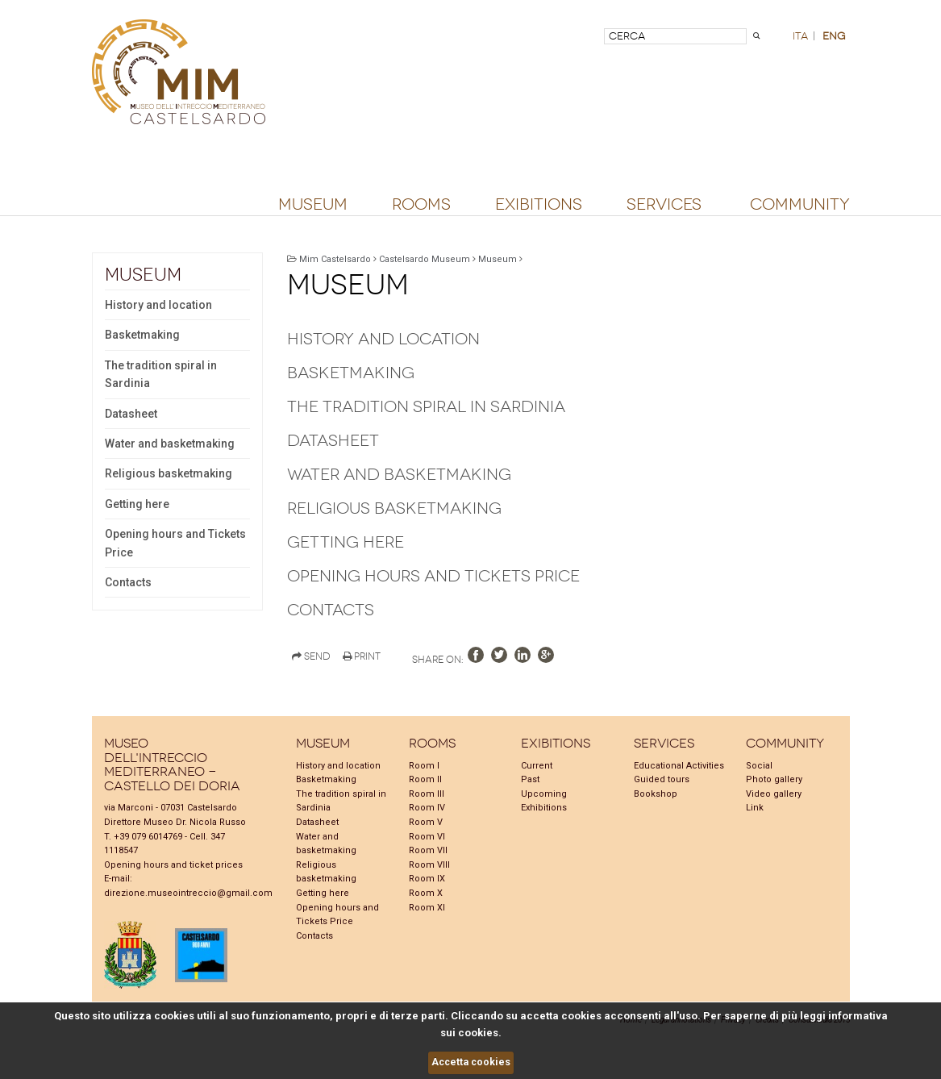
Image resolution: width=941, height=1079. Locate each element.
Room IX (427, 878)
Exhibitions (544, 807)
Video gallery (774, 794)
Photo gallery (774, 779)
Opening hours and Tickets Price (175, 542)
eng (833, 36)
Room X (426, 893)
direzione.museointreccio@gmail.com (188, 893)
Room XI (427, 907)
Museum (313, 205)
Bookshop (655, 794)
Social (759, 765)
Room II (425, 779)
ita (800, 36)
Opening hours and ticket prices (173, 865)
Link (755, 807)
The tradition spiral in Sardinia (161, 374)
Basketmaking (142, 334)
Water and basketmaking (170, 443)
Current (536, 765)
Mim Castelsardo (335, 259)
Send (311, 656)
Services (664, 205)
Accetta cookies (470, 1062)
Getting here (137, 504)
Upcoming (544, 794)
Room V (426, 822)
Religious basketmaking (168, 473)
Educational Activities (679, 765)
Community (800, 205)
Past (530, 779)
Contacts (128, 582)
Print (362, 656)
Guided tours (661, 779)
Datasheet (131, 413)
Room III (426, 794)
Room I (424, 765)
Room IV (427, 807)
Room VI (427, 836)
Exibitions (538, 205)
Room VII (428, 850)
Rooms (421, 205)
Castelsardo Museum (424, 259)
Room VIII (429, 865)
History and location (158, 304)
